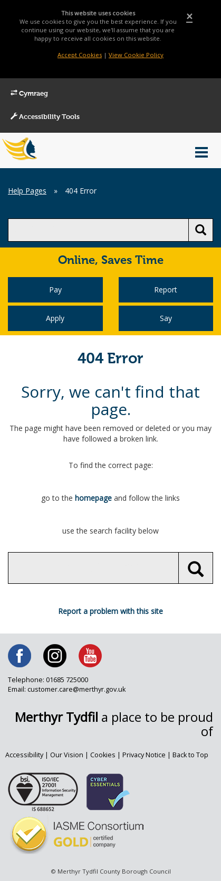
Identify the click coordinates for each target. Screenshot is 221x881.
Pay (55, 290)
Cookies (103, 754)
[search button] (200, 230)
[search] (98, 230)
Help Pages (27, 191)
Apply (55, 318)
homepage (93, 498)
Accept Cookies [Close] (79, 55)
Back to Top (190, 754)
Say (166, 318)
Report (165, 290)
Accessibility (24, 754)
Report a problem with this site (110, 611)
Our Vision (66, 754)
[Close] (189, 17)
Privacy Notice (144, 754)
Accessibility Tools (45, 117)
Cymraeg (29, 93)
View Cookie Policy (136, 55)
